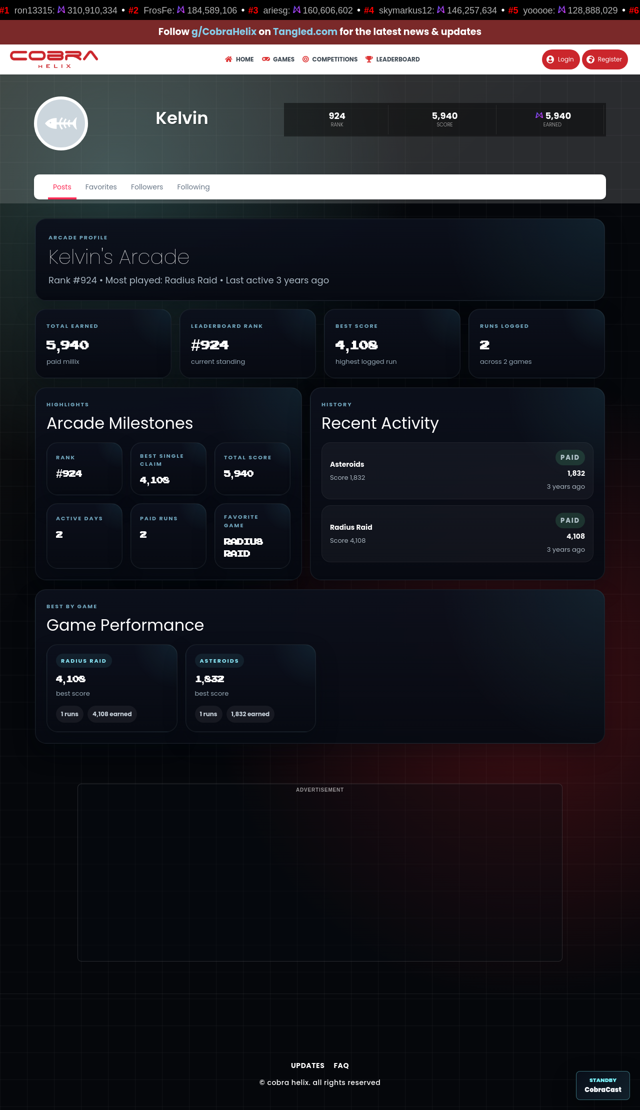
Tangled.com (305, 31)
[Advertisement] (320, 891)
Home (239, 59)
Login (560, 59)
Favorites (101, 187)
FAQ (341, 1066)
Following (193, 187)
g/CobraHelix (224, 31)
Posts (62, 187)
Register (604, 59)
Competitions (330, 59)
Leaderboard (393, 59)
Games (278, 59)
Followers (147, 187)
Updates (307, 1066)
